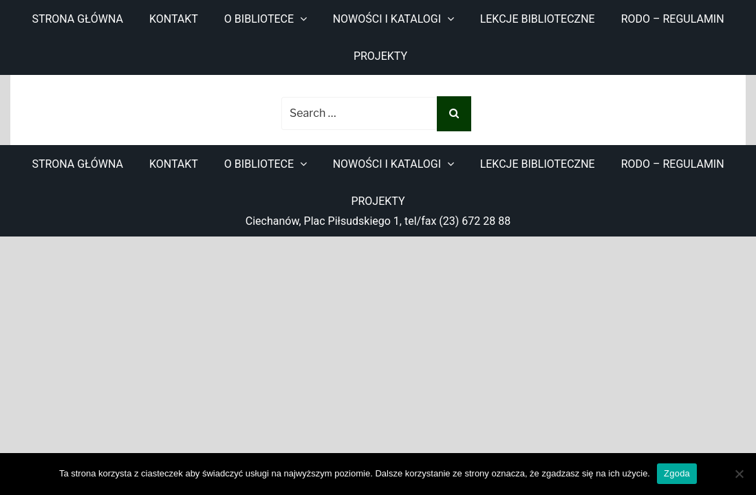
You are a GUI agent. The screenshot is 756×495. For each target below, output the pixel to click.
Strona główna (77, 18)
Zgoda (677, 473)
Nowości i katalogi (387, 18)
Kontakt (173, 18)
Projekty (380, 56)
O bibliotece (259, 18)
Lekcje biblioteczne (537, 18)
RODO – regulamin (672, 18)
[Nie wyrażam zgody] (739, 474)
